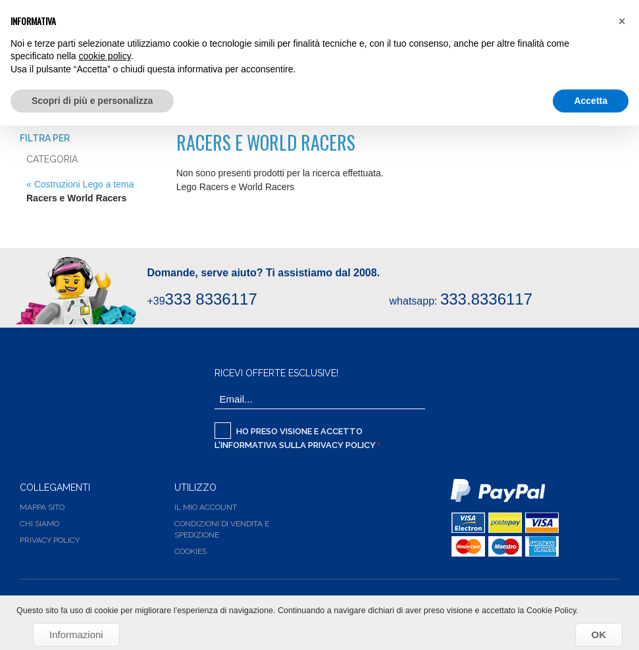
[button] (621, 21)
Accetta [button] (590, 100)
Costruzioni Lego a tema (84, 184)
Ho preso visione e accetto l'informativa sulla (296, 436)
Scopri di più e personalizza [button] (92, 100)
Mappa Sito (42, 507)
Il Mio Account (205, 507)
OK (599, 634)
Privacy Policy (342, 445)
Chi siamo (39, 523)
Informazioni (76, 634)
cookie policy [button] (105, 56)
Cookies (190, 551)
